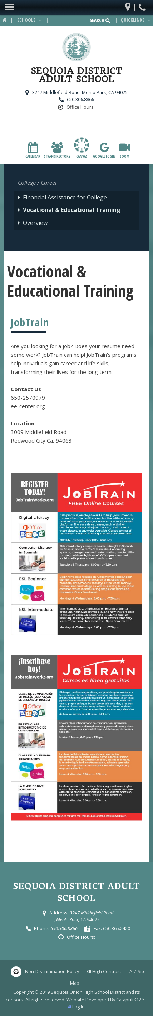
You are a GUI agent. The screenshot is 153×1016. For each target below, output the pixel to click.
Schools (30, 20)
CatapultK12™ (130, 999)
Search (100, 20)
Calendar (32, 150)
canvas (81, 148)
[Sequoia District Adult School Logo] (76, 48)
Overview (35, 223)
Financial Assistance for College (65, 197)
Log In (78, 1006)
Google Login (104, 150)
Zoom (124, 150)
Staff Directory (57, 150)
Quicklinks (136, 20)
